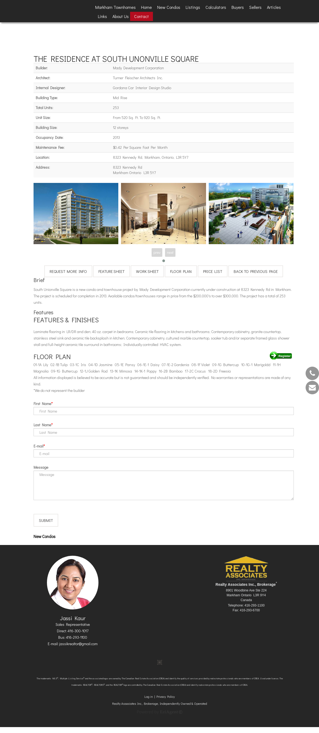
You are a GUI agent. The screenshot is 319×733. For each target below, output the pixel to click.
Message (41, 467)
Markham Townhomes (115, 7)
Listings (193, 7)
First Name (42, 403)
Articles (274, 7)
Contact (141, 16)
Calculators (216, 7)
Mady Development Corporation (138, 67)
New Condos (168, 7)
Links (102, 16)
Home (146, 7)
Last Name (42, 424)
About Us (120, 16)
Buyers (238, 7)
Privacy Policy (165, 702)
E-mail (38, 446)
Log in (148, 702)
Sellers (255, 7)
